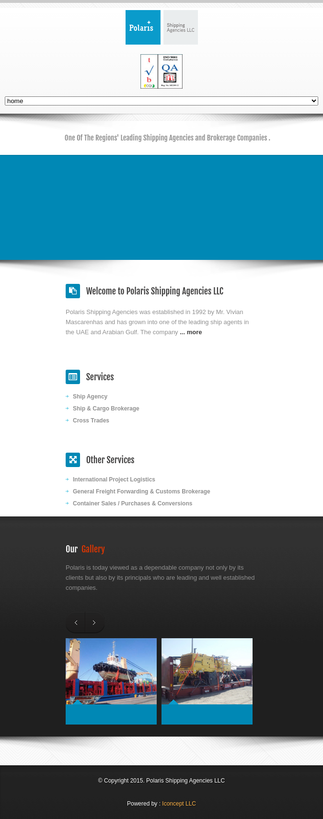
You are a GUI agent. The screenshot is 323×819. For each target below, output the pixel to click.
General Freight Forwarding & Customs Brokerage (141, 491)
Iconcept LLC (179, 803)
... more (191, 332)
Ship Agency (90, 396)
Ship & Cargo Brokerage (106, 408)
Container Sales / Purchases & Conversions (132, 503)
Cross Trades (91, 420)
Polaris (162, 27)
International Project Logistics (114, 479)
